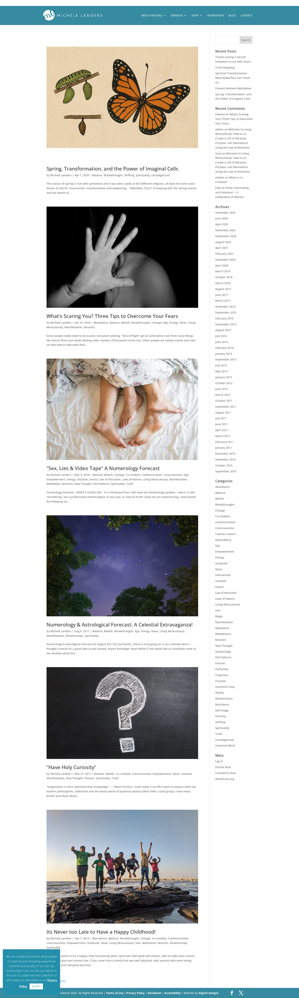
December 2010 (225, 453)
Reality (219, 692)
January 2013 (223, 377)
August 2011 (223, 412)
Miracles (89, 327)
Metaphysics (223, 634)
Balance (97, 175)
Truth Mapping (225, 67)
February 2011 (224, 442)
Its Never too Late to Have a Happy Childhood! (101, 931)
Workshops (215, 15)
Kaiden (219, 177)
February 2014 (224, 348)
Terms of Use (114, 993)
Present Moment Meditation (233, 88)
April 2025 (221, 224)
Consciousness (173, 475)
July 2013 (221, 365)
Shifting (129, 175)
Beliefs (125, 322)
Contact (246, 15)
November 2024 (225, 230)
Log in (219, 761)
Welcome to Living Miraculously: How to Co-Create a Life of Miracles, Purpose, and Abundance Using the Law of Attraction (233, 138)
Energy (173, 322)
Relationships (74, 636)
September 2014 (225, 324)
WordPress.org (224, 779)
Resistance (222, 704)
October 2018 (223, 277)
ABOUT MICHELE (151, 15)
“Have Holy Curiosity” (71, 767)
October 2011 (223, 400)
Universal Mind (225, 745)
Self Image (222, 710)
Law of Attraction (110, 479)
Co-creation (133, 475)
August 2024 (223, 242)
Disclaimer (155, 993)
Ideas (183, 322)
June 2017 (221, 295)
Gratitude (93, 943)
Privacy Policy (135, 993)
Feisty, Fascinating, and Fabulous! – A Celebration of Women (232, 192)
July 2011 (221, 418)
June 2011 (221, 424)
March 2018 (222, 283)
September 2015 (225, 312)
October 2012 (223, 383)
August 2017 (223, 289)
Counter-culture (225, 534)
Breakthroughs (113, 175)
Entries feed (223, 767)
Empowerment (56, 479)
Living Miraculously (155, 479)
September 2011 (225, 406)
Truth (129, 484)
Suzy (218, 153)
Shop (195, 15)
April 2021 (221, 248)
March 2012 (222, 395)
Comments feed (225, 773)
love (138, 943)
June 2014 (221, 342)
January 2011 (223, 447)
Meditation (53, 484)
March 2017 (222, 300)
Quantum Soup (225, 686)
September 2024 (225, 236)
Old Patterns (101, 484)
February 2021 (224, 253)
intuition (82, 479)
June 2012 (221, 389)
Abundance (100, 322)
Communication (152, 475)
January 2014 (223, 354)
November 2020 (225, 259)
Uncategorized (160, 175)
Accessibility (172, 993)
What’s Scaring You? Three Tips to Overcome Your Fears (112, 316)
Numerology (223, 651)
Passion (89, 778)
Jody (218, 188)
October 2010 (223, 465)
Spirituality (143, 175)
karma (93, 479)
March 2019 (222, 271)
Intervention (223, 575)
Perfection (221, 669)
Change (157, 322)
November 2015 (225, 306)
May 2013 (221, 371)
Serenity (220, 716)
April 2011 (221, 430)
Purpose (220, 681)
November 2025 (225, 212)
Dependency (223, 540)
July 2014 (221, 336)
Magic (219, 616)
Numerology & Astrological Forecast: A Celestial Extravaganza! (120, 624)
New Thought (83, 484)
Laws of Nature (131, 479)
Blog (232, 15)
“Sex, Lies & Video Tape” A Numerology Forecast (103, 468)
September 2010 (225, 471)
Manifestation (73, 327)
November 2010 (225, 459)
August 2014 (223, 330)
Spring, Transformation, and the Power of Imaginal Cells (112, 168)
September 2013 (225, 359)
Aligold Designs (209, 993)
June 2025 (221, 218)
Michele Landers (61, 175)
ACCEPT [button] (36, 986)
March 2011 (222, 436)
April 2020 (221, 265)
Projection (221, 675)
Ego (165, 322)
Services (177, 15)
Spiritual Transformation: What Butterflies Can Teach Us (232, 77)
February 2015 (224, 318)
